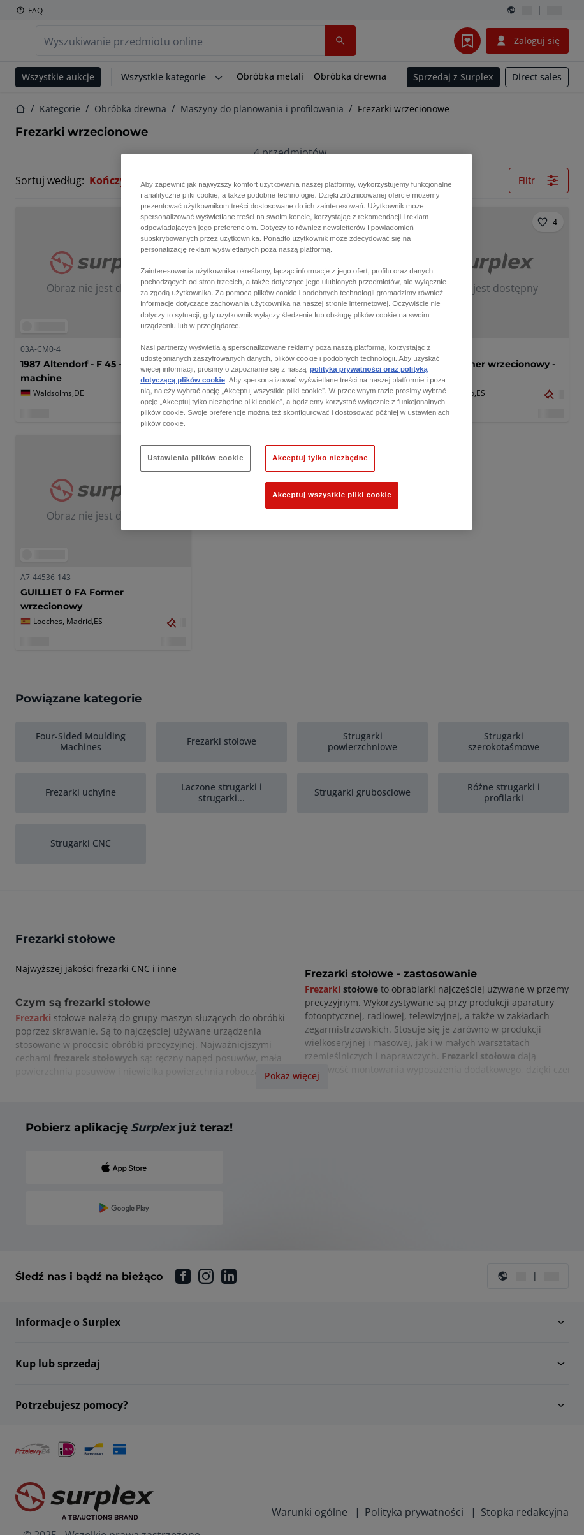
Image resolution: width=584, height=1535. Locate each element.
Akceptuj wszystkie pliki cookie (331, 494)
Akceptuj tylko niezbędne (320, 458)
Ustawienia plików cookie (195, 458)
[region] (296, 342)
